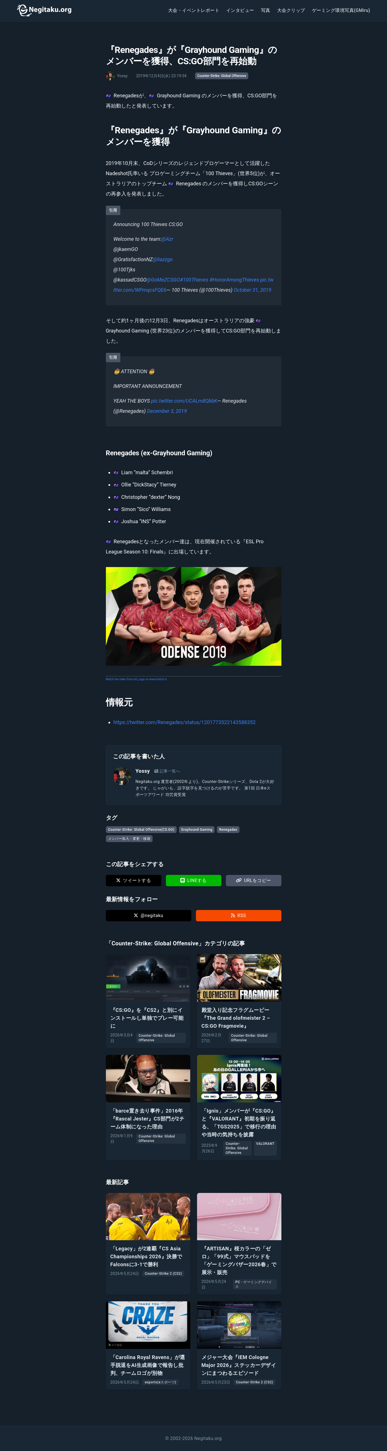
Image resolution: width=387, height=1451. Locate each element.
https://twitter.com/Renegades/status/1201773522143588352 (185, 722)
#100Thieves (194, 280)
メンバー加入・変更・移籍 (129, 839)
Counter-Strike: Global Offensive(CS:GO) (141, 830)
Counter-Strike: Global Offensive (221, 76)
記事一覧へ (167, 771)
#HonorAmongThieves (234, 280)
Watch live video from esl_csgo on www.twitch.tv (136, 679)
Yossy (143, 771)
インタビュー (240, 10)
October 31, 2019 (252, 290)
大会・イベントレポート (193, 10)
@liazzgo (163, 259)
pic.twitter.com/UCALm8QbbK (184, 401)
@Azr (167, 239)
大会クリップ (291, 10)
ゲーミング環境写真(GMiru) (341, 10)
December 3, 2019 (167, 411)
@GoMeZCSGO (163, 280)
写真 (265, 10)
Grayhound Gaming (196, 830)
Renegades (228, 830)
